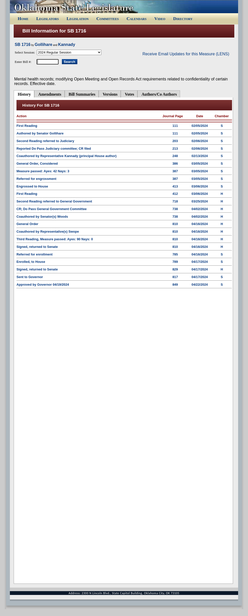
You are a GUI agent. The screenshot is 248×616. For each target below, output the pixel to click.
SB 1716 (22, 44)
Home (23, 18)
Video (159, 18)
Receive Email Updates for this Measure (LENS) (186, 54)
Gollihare (43, 44)
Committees (107, 18)
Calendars (137, 18)
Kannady (66, 44)
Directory (183, 18)
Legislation (77, 18)
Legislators (47, 18)
